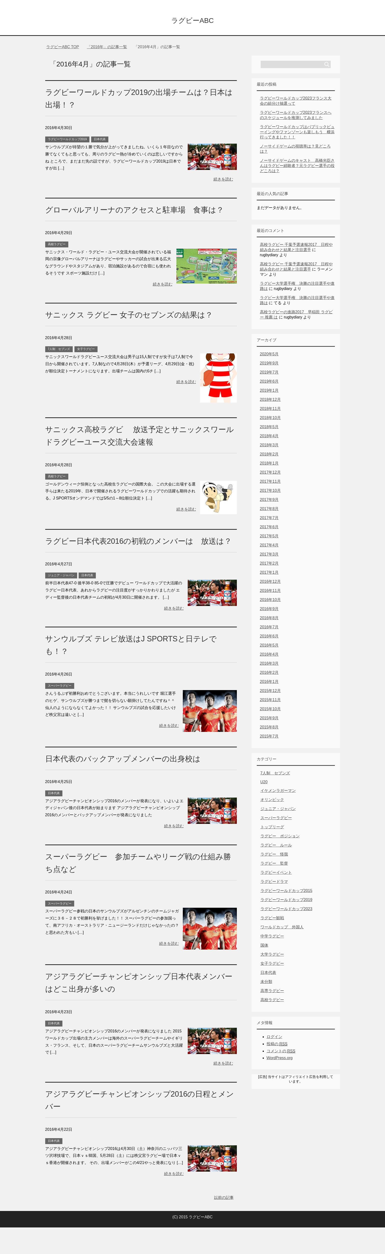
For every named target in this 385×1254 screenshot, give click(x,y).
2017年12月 (270, 474)
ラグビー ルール (276, 847)
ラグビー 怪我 (274, 856)
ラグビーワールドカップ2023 (286, 910)
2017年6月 (269, 528)
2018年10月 (270, 419)
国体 (264, 947)
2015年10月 (270, 710)
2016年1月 (269, 683)
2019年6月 (269, 383)
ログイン (274, 1038)
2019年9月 (269, 365)
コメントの (281, 1052)
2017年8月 (269, 510)
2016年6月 (269, 637)
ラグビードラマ (274, 883)
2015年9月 (269, 719)
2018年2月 (269, 455)
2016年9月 (269, 610)
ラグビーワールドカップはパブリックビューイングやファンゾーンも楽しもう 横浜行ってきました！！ (297, 133)
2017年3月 (269, 556)
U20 (264, 783)
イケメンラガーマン (278, 792)
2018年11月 (270, 410)
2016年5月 (269, 647)
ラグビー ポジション (280, 837)
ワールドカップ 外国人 (282, 928)
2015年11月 (270, 701)
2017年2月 (269, 565)
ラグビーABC (192, 20)
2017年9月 (269, 501)
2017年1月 (269, 574)
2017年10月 (270, 492)
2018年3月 (269, 446)
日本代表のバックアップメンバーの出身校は (130, 785)
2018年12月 (270, 401)
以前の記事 (224, 1224)
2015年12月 (270, 692)
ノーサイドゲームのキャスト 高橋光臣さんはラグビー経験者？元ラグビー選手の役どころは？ (297, 167)
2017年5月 (269, 537)
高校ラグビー (57, 258)
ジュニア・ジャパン (61, 602)
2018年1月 (269, 465)
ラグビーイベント (276, 874)
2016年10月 (270, 601)
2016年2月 (269, 674)
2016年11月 (270, 592)
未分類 (266, 983)
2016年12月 (270, 583)
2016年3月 (269, 665)
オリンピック (272, 801)
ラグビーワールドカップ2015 (286, 892)
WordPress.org (280, 1059)
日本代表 (100, 140)
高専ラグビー (272, 992)
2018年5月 (269, 428)
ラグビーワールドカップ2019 (67, 140)
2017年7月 (269, 519)
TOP (62, 48)
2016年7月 (269, 628)
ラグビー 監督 (274, 865)
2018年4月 (269, 437)
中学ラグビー (272, 938)
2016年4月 (269, 656)
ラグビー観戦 (272, 919)
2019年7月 (269, 374)
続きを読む (223, 181)
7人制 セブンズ (59, 363)
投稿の (277, 1045)
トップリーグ (272, 828)
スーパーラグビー (59, 712)
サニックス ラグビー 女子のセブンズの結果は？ (137, 328)
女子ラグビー (86, 363)
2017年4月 (269, 546)
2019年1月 (269, 392)
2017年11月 (270, 483)
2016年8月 (269, 619)
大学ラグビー (272, 956)
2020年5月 (269, 355)
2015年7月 (269, 738)
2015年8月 (269, 728)
